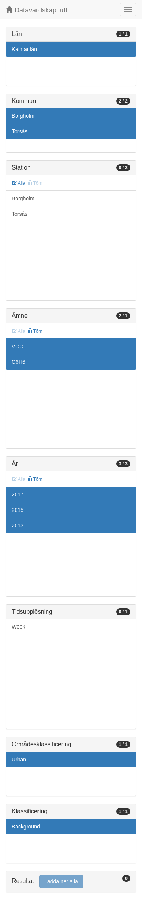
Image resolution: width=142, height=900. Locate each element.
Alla (18, 183)
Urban (19, 759)
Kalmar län (24, 49)
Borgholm (23, 116)
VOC (17, 346)
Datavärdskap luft (36, 10)
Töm (35, 331)
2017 (17, 494)
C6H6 (18, 362)
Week (18, 627)
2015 (17, 510)
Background (26, 827)
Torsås (19, 131)
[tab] (71, 881)
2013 (17, 526)
